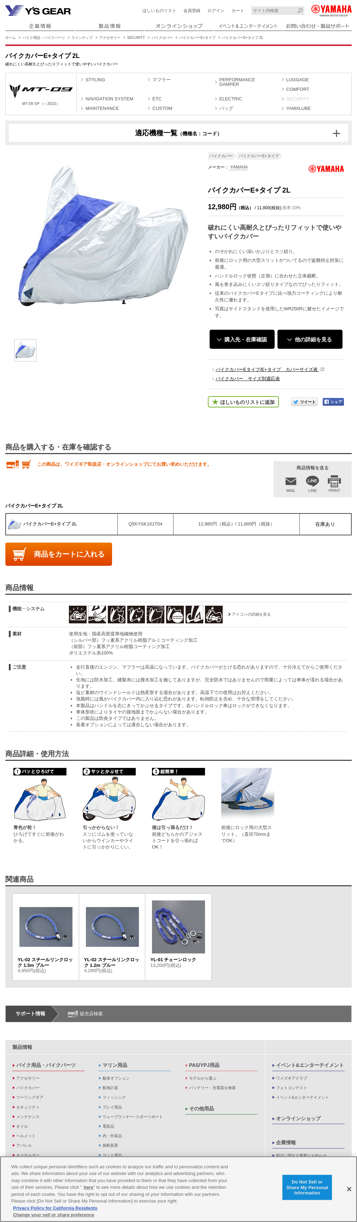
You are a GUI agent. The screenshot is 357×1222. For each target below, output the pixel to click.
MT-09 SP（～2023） (41, 95)
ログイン (215, 10)
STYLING (95, 79)
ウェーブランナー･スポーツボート (133, 1117)
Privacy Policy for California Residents (55, 1208)
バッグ (226, 108)
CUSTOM (162, 108)
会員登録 (191, 10)
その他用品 (201, 1108)
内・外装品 (112, 1136)
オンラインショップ (298, 1118)
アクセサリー (110, 38)
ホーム (10, 38)
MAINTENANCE (102, 108)
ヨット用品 (112, 1155)
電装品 (108, 1126)
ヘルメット (26, 1136)
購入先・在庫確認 (245, 339)
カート (238, 10)
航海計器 (110, 1088)
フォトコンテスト (291, 1088)
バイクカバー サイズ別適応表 (248, 378)
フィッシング (114, 1097)
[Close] (349, 1189)
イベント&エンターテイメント (310, 1065)
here (88, 1187)
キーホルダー (28, 1155)
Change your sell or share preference (53, 1214)
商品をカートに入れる (69, 554)
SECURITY (136, 38)
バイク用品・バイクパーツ (44, 38)
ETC (157, 98)
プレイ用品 (112, 1107)
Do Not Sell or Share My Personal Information (307, 1187)
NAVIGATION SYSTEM (109, 98)
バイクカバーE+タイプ (197, 38)
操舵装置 (110, 1145)
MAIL (290, 490)
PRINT (334, 490)
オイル (22, 1126)
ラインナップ (82, 38)
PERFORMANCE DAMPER (237, 82)
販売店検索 (91, 1013)
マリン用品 (115, 1065)
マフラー (161, 79)
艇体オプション (116, 1078)
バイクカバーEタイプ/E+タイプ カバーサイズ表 (267, 369)
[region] (178, 1189)
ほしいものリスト (159, 10)
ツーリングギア (29, 1097)
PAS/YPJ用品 (204, 1065)
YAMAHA (238, 167)
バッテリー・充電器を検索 (212, 1088)
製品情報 (22, 1047)
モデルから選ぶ (202, 1078)
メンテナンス (28, 1117)
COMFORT (297, 89)
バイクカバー (162, 38)
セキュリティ (28, 1107)
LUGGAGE (297, 79)
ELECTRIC (231, 98)
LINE (312, 490)
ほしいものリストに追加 (247, 402)
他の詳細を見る (313, 339)
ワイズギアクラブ (291, 1078)
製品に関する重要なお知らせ (301, 1155)
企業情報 (286, 1142)
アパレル (24, 1145)
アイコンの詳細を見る (251, 614)
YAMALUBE (298, 108)
